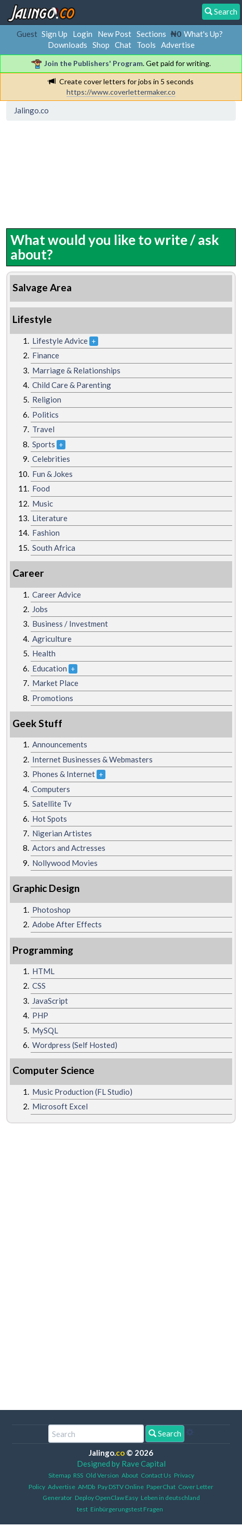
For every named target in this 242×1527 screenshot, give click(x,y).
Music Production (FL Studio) (82, 1091)
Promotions (52, 698)
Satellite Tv (52, 803)
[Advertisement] (93, 172)
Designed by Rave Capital (121, 1463)
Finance (45, 355)
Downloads (67, 44)
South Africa (53, 547)
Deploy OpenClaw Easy (106, 1498)
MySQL (45, 1030)
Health (44, 653)
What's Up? (203, 33)
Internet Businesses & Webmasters (92, 759)
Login (82, 33)
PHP (40, 1015)
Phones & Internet (63, 774)
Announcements (59, 744)
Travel (43, 429)
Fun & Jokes (52, 473)
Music (42, 503)
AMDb (86, 1487)
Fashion (46, 532)
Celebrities (51, 458)
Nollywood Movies (65, 863)
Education (49, 668)
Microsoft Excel (60, 1106)
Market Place (55, 683)
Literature (50, 518)
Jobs (40, 609)
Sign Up (55, 33)
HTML (43, 971)
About (130, 1475)
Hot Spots (49, 818)
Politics (45, 414)
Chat (123, 44)
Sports (43, 444)
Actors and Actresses (68, 847)
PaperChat (161, 1487)
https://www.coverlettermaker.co (121, 91)
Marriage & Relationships (76, 370)
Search (165, 1433)
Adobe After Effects (67, 924)
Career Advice (56, 594)
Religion (46, 399)
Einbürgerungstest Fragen (126, 1509)
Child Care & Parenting (71, 385)
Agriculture (52, 638)
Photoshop (51, 909)
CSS (39, 985)
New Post (114, 33)
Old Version (102, 1475)
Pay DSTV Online (121, 1487)
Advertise (178, 44)
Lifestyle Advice (60, 340)
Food (41, 488)
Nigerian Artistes (62, 833)
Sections (151, 33)
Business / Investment (70, 623)
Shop (101, 44)
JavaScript (50, 1000)
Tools (146, 44)
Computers (51, 789)
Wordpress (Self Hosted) (74, 1045)
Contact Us (156, 1475)
